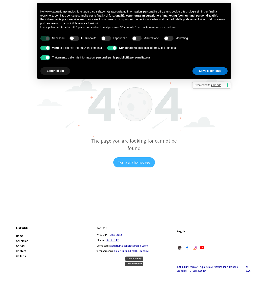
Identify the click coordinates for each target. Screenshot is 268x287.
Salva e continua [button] (210, 70)
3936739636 (116, 235)
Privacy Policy (134, 263)
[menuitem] (53, 235)
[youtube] (202, 248)
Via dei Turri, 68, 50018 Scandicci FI (132, 251)
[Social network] (180, 248)
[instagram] (195, 248)
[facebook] (187, 248)
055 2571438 (112, 240)
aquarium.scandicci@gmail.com (129, 245)
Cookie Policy (134, 258)
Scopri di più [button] (55, 70)
